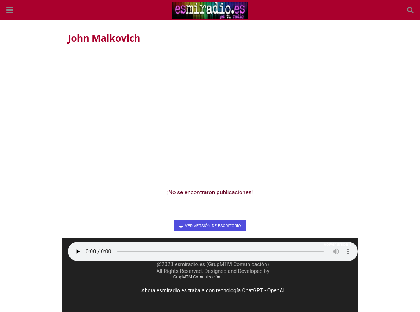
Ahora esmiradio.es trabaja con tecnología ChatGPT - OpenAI (213, 290)
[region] (210, 114)
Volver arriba (338, 244)
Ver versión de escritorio (210, 225)
